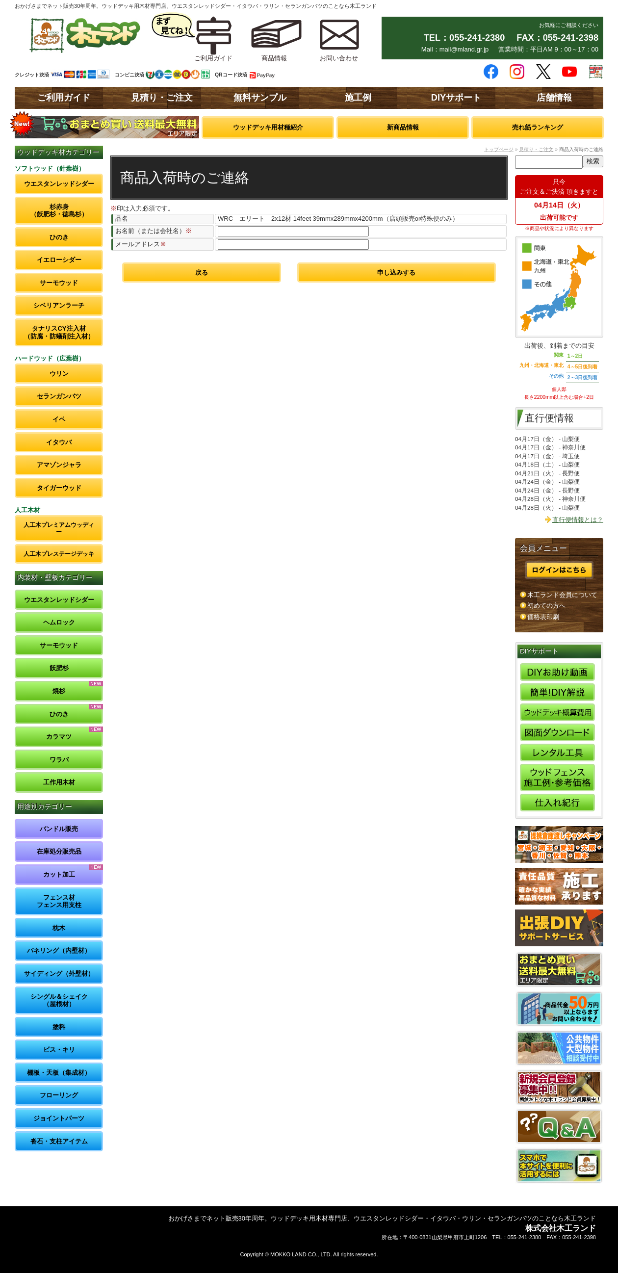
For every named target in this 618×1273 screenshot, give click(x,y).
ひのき (59, 237)
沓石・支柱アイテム (59, 1141)
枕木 (58, 928)
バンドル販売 (59, 828)
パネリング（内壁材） (59, 950)
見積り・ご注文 (162, 98)
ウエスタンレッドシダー (59, 183)
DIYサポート (456, 98)
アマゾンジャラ (59, 464)
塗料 (58, 1027)
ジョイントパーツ (58, 1118)
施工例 (358, 98)
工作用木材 (59, 782)
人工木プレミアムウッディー (59, 528)
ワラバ (59, 759)
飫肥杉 (59, 668)
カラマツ (59, 736)
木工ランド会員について (562, 594)
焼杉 (58, 691)
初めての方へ (546, 605)
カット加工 (59, 874)
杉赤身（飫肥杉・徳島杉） (59, 210)
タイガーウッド (59, 488)
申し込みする (396, 272)
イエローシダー (59, 259)
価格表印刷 (543, 617)
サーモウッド (59, 282)
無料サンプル (259, 98)
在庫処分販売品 (59, 851)
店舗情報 (554, 98)
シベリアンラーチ (58, 305)
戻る (201, 272)
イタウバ (59, 442)
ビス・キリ (59, 1049)
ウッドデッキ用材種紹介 (268, 127)
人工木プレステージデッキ (59, 553)
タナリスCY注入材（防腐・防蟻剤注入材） (59, 332)
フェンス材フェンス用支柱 (59, 901)
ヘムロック (59, 622)
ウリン (59, 373)
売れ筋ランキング (537, 127)
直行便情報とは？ (577, 519)
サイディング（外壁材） (59, 973)
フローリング (59, 1095)
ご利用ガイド (63, 98)
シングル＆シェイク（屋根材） (59, 1000)
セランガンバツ (59, 396)
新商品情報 (403, 127)
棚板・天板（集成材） (59, 1072)
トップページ (499, 149)
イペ (58, 419)
